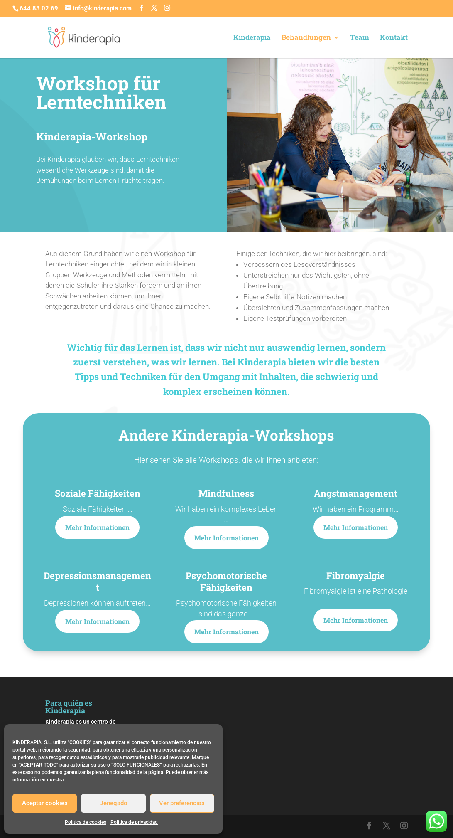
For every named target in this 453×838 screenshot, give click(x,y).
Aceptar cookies (45, 803)
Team (359, 38)
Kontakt (394, 38)
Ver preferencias (182, 803)
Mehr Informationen (97, 527)
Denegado (113, 803)
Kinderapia (252, 38)
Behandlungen (306, 38)
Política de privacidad (134, 822)
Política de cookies (85, 822)
